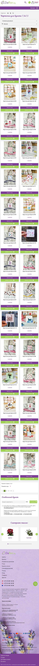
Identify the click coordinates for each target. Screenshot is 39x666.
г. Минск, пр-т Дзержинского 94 (10, 610)
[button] (2, 534)
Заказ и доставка (6, 601)
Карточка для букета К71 (29, 441)
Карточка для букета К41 (9, 158)
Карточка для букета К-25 (10, 384)
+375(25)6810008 (27, 514)
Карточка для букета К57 (9, 356)
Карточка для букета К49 (9, 101)
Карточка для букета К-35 (29, 243)
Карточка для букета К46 (29, 413)
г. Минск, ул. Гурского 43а (8, 617)
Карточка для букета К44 (9, 441)
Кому (3, 573)
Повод (4, 570)
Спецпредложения (7, 568)
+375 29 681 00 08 (9, 581)
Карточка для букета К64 (29, 384)
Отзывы (3, 657)
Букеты (4, 559)
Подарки (4, 575)
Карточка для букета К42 (9, 214)
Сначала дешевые (7, 21)
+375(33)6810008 (17, 514)
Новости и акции (5, 655)
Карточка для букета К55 (29, 469)
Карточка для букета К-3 (29, 186)
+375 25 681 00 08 (9, 585)
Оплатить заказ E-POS (7, 645)
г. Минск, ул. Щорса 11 (7, 614)
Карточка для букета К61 (29, 271)
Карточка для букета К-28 (29, 101)
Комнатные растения (8, 561)
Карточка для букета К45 (29, 214)
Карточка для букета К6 (10, 243)
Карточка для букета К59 (9, 413)
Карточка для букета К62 (9, 129)
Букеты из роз (6, 566)
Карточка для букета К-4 (29, 44)
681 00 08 (29, 2)
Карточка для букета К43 (9, 271)
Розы (3, 564)
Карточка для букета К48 (29, 356)
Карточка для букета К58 (9, 44)
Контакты (3, 661)
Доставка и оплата (5, 659)
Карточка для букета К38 (29, 129)
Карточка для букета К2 (10, 186)
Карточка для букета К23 (9, 469)
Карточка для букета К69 (29, 72)
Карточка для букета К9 (29, 299)
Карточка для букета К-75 (29, 328)
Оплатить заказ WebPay (8, 642)
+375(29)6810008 (8, 514)
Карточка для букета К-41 (29, 158)
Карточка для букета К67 (9, 72)
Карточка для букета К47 (9, 299)
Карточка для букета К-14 (10, 328)
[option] (10, 534)
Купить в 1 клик (10, 79)
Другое (4, 577)
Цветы (4, 557)
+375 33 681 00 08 (9, 583)
